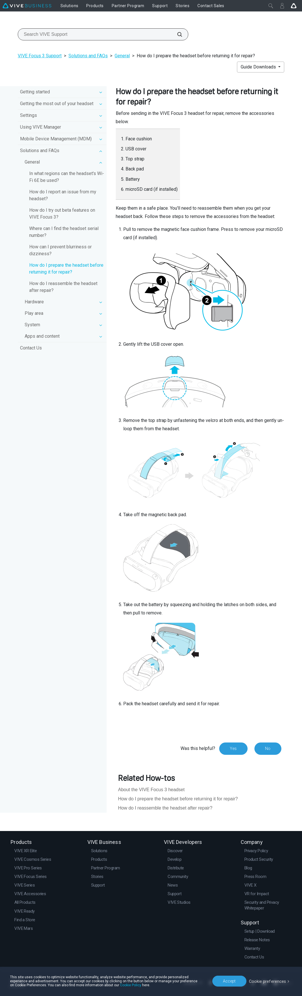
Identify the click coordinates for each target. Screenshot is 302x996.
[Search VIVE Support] (176, 34)
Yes (233, 748)
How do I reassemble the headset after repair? (63, 287)
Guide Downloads (259, 67)
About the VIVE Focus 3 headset (151, 789)
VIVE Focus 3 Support (40, 55)
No (267, 748)
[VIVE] (27, 6)
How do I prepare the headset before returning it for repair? (66, 268)
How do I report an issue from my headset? (62, 195)
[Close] (270, 5)
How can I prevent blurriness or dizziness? (60, 250)
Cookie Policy (125, 985)
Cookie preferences (268, 981)
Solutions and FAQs (88, 55)
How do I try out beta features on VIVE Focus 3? (62, 213)
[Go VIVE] (293, 5)
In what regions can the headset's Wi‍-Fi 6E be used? (66, 177)
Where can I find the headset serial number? (64, 232)
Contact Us (31, 348)
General (122, 55)
